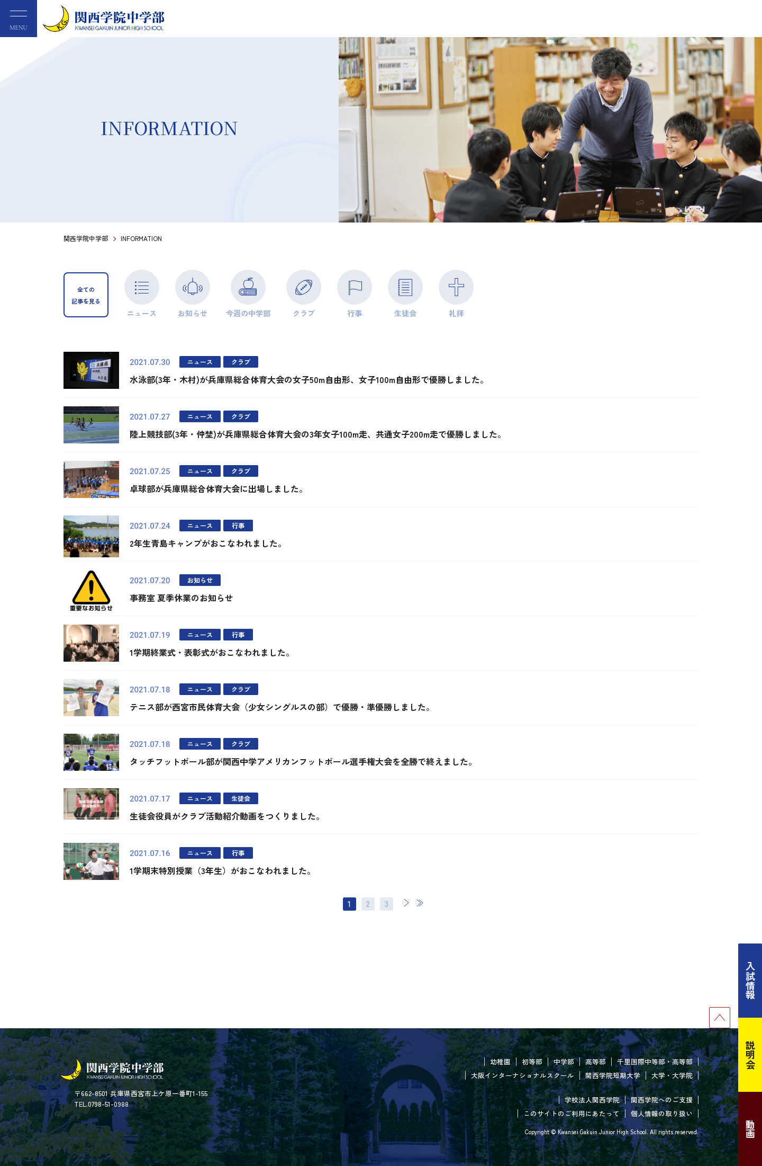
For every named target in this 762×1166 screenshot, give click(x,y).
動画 (750, 1128)
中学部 (564, 1061)
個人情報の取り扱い (662, 1113)
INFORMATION (141, 238)
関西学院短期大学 (612, 1075)
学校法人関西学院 (592, 1099)
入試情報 (750, 981)
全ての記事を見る (86, 295)
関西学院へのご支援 (662, 1099)
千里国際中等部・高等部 (655, 1061)
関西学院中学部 (86, 238)
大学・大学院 (672, 1075)
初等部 (532, 1061)
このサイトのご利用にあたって (571, 1113)
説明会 (750, 1054)
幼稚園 (500, 1061)
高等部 (595, 1061)
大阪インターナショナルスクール (522, 1075)
